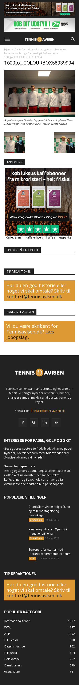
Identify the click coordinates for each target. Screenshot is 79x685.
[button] (7, 39)
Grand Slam (36, 519)
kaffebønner (12, 479)
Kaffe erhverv (34, 237)
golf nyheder (54, 453)
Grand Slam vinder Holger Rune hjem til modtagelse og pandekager (49, 511)
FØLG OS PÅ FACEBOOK (22, 250)
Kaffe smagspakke (58, 237)
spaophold (56, 484)
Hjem (7, 49)
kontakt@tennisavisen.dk (34, 296)
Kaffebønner (14, 237)
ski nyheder (36, 457)
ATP (32, 558)
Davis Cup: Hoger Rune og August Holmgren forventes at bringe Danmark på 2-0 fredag (35, 51)
